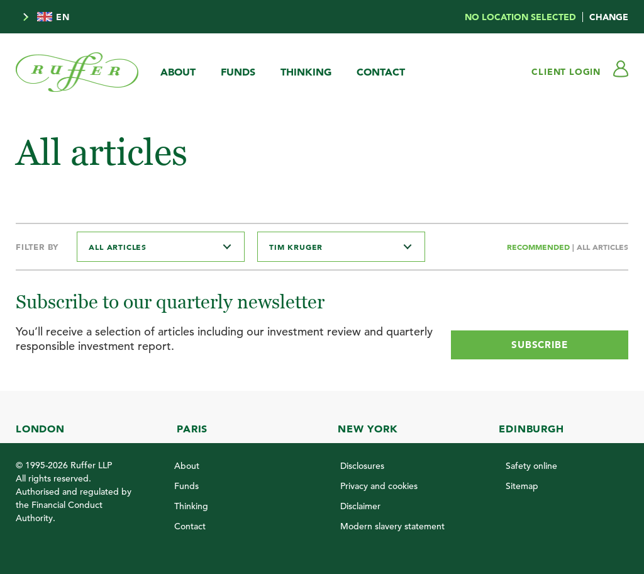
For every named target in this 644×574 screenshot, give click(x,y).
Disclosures (362, 465)
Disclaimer (360, 506)
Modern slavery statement (392, 526)
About (178, 71)
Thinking (305, 71)
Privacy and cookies (379, 486)
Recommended (539, 247)
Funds (238, 71)
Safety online (531, 465)
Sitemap (522, 486)
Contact (381, 71)
